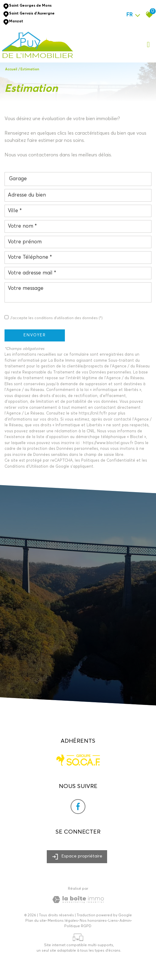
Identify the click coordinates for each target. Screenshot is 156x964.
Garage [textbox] (18, 178)
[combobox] (78, 179)
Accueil (11, 69)
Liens (113, 921)
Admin (125, 921)
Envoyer (35, 335)
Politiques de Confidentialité (108, 461)
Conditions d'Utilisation (26, 467)
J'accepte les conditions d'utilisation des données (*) (56, 318)
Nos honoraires (93, 921)
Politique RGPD (77, 926)
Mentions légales (63, 921)
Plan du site (35, 921)
